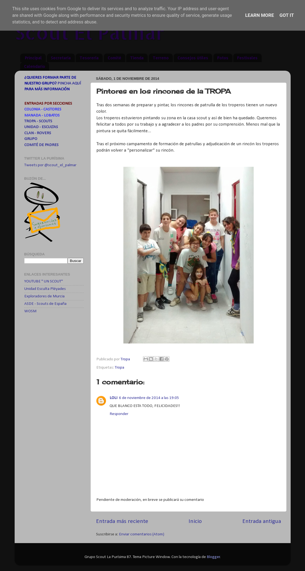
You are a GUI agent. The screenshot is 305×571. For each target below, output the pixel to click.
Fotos (222, 57)
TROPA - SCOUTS (38, 121)
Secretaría (61, 57)
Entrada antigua (261, 521)
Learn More (259, 15)
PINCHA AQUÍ (69, 83)
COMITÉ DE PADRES (41, 145)
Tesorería (89, 57)
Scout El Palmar (90, 32)
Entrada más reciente (122, 521)
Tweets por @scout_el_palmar (50, 165)
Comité (114, 57)
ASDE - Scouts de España (45, 304)
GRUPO (30, 139)
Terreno (161, 57)
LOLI (113, 398)
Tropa (119, 368)
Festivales (247, 57)
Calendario (34, 66)
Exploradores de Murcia (44, 296)
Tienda (137, 57)
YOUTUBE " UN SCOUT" (43, 281)
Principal (33, 57)
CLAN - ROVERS (37, 133)
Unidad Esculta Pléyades (45, 289)
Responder (119, 414)
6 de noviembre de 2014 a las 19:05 (149, 398)
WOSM (30, 311)
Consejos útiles (192, 57)
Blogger (213, 557)
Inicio (195, 521)
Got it (287, 15)
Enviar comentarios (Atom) (141, 534)
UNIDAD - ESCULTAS (41, 127)
